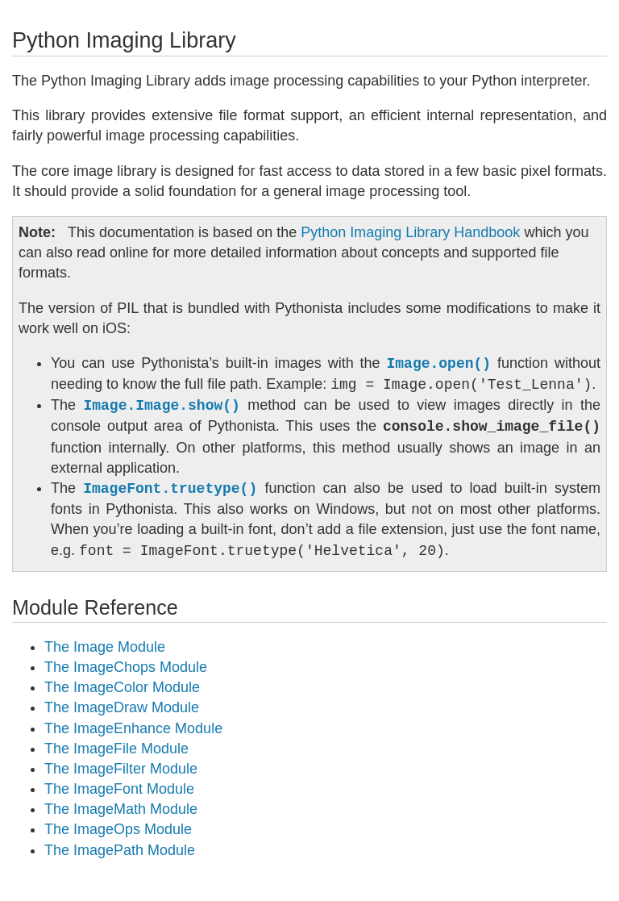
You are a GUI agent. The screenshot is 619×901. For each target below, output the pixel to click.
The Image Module (104, 647)
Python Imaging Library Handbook (410, 232)
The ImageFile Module (116, 748)
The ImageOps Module (118, 829)
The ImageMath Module (120, 809)
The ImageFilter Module (120, 769)
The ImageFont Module (119, 789)
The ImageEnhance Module (133, 728)
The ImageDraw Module (121, 707)
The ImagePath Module (119, 850)
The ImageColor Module (122, 687)
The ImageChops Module (125, 667)
